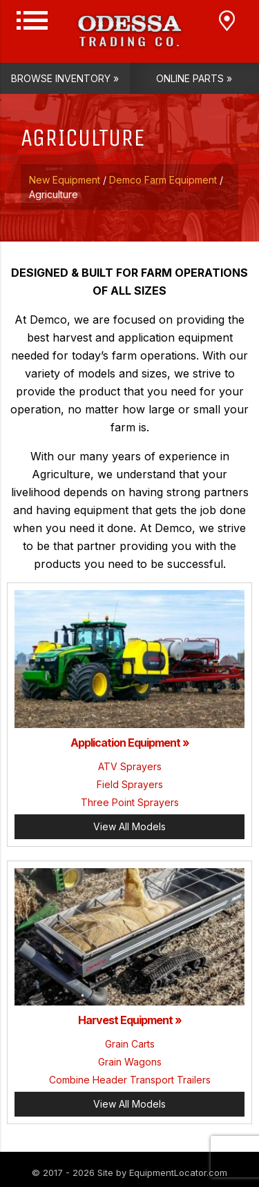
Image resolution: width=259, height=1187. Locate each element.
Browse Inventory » (65, 78)
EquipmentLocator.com (178, 1172)
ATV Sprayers (130, 766)
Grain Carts (130, 1044)
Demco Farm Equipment (163, 180)
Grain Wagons (130, 1062)
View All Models (129, 826)
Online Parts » (194, 78)
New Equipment (64, 180)
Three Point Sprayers (130, 802)
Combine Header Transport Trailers (130, 1080)
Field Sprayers (130, 784)
